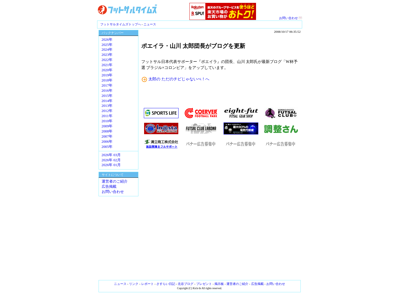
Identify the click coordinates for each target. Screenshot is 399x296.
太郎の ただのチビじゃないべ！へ (178, 79)
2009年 (107, 126)
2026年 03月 (111, 155)
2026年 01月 (111, 165)
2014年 (107, 101)
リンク (133, 283)
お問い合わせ (290, 18)
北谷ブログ (185, 283)
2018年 (107, 80)
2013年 (107, 106)
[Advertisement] (221, 214)
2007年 (107, 136)
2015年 (107, 96)
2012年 (107, 111)
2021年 (107, 65)
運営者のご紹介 (115, 181)
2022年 (107, 60)
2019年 (107, 75)
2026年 (107, 40)
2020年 (107, 70)
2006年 (107, 142)
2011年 (107, 116)
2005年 (107, 147)
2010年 (107, 121)
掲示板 (219, 283)
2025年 (107, 45)
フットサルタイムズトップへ (120, 24)
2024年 (107, 50)
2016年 (107, 91)
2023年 (107, 55)
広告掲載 (109, 187)
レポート (147, 283)
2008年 (107, 131)
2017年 (107, 85)
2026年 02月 (111, 160)
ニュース (150, 24)
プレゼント (204, 283)
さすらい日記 (165, 283)
